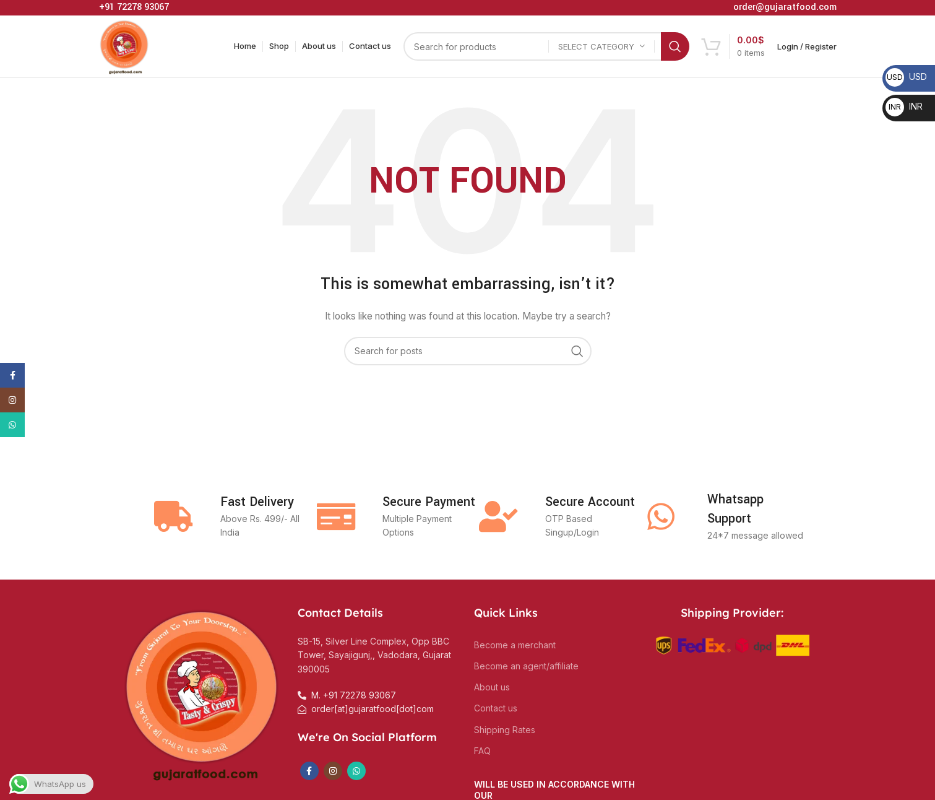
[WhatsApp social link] (356, 771)
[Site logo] (124, 45)
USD (906, 76)
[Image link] (203, 692)
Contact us (495, 708)
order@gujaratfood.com (785, 7)
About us (492, 687)
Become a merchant (515, 645)
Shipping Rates (504, 729)
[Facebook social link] (309, 771)
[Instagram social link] (333, 771)
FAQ (482, 751)
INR (904, 106)
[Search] (546, 46)
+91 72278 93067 (134, 7)
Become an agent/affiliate (526, 666)
